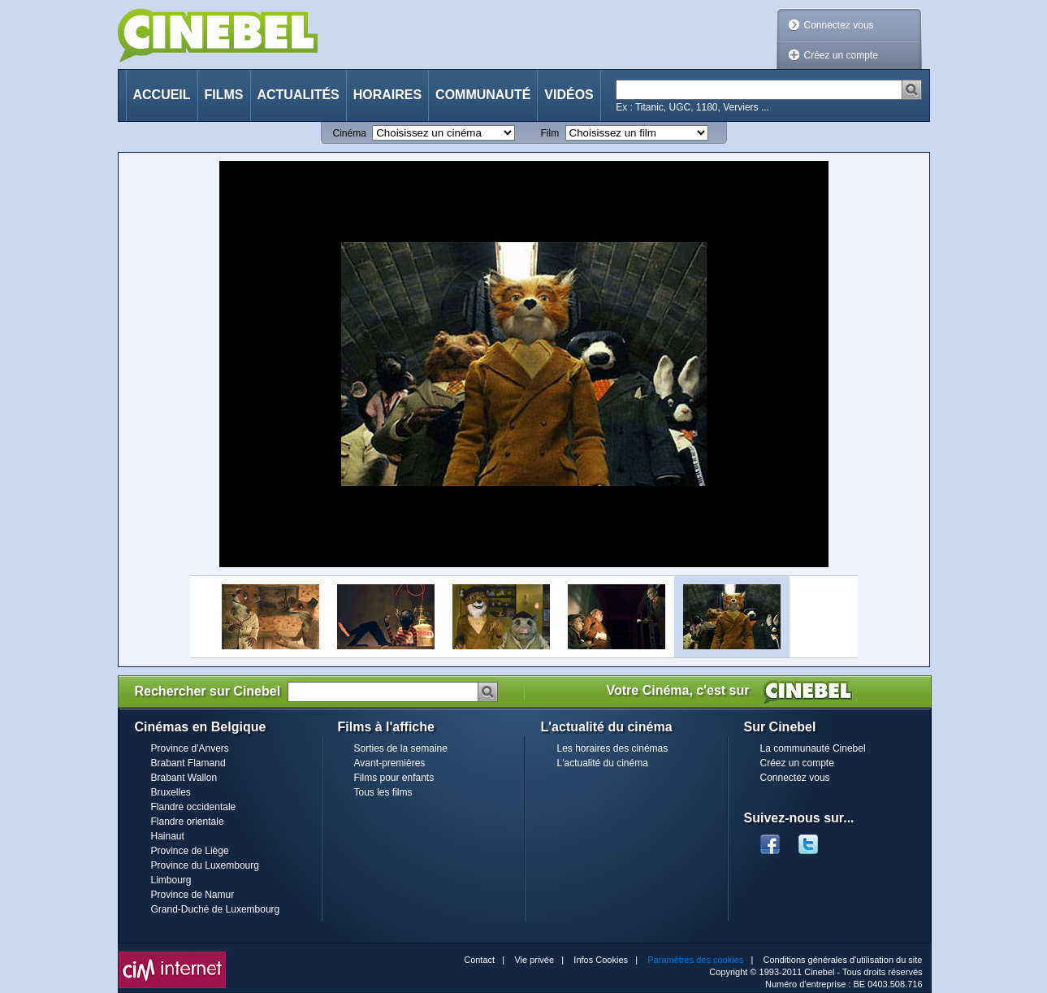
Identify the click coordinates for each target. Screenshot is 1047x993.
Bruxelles (171, 792)
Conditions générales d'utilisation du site (843, 960)
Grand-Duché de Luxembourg (215, 909)
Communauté (482, 95)
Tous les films (383, 792)
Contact (479, 960)
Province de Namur (193, 894)
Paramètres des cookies (695, 960)
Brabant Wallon (184, 777)
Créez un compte (841, 55)
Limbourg (171, 880)
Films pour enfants (394, 777)
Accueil (162, 95)
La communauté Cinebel (813, 748)
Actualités (298, 95)
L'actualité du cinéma (602, 763)
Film (550, 133)
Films (224, 95)
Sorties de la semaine (401, 748)
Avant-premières (390, 763)
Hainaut (167, 836)
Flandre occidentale (193, 807)
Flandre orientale (187, 821)
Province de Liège (190, 850)
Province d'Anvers (190, 748)
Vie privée (534, 960)
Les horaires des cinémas (612, 748)
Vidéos (568, 95)
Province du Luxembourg (205, 865)
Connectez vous (839, 25)
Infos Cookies (600, 960)
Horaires (387, 95)
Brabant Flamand (188, 763)
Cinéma (349, 133)
